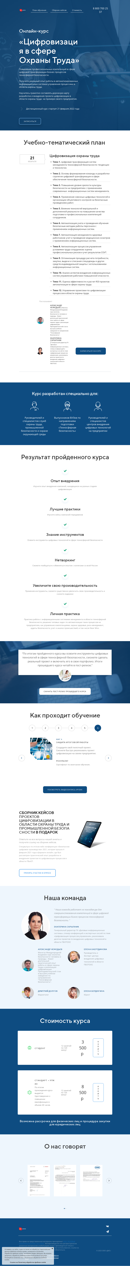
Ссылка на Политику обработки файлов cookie (28, 1262)
